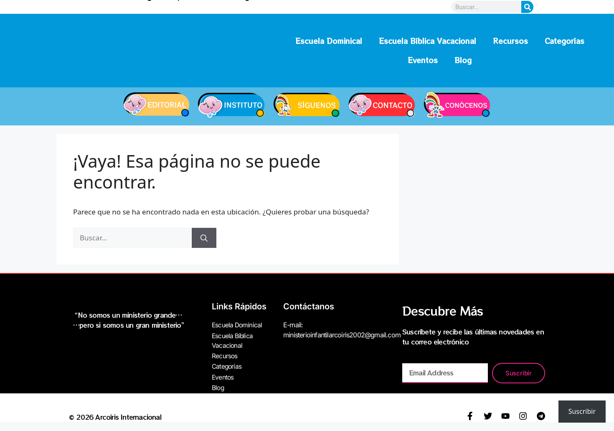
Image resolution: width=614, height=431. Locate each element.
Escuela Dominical (328, 41)
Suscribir (582, 411)
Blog (463, 60)
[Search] (527, 7)
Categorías (564, 41)
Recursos (510, 41)
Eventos (423, 60)
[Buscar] (204, 238)
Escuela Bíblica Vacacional (427, 41)
